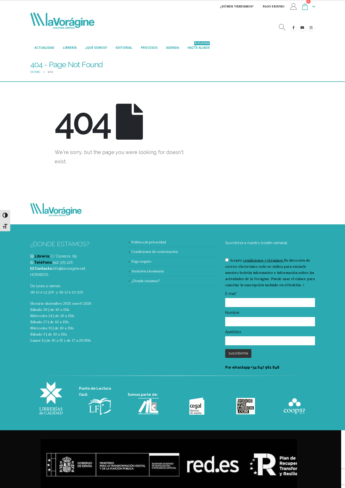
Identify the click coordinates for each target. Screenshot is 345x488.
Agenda (172, 47)
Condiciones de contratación (154, 252)
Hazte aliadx (199, 46)
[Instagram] (311, 27)
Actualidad (44, 47)
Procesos (149, 47)
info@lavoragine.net (69, 268)
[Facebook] (293, 27)
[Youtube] (302, 27)
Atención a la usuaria (147, 271)
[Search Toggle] (282, 27)
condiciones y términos (263, 260)
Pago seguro (270, 6)
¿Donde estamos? (145, 281)
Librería (70, 47)
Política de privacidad (148, 242)
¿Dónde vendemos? (233, 6)
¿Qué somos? (96, 47)
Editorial (124, 47)
